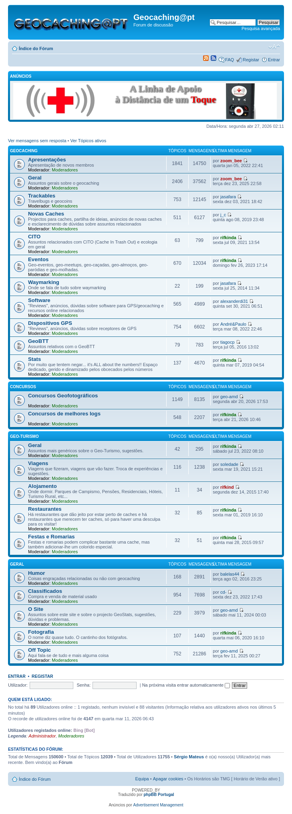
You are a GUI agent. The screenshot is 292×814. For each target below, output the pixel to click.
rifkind (227, 487)
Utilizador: (18, 685)
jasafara (228, 196)
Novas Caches (46, 214)
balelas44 (229, 574)
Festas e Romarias (51, 537)
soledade (229, 464)
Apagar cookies (168, 778)
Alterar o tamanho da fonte (274, 46)
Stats (34, 359)
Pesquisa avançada (261, 28)
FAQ (229, 59)
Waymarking (43, 282)
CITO (34, 237)
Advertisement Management (158, 805)
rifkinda (228, 237)
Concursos (23, 387)
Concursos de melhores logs (64, 414)
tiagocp (227, 342)
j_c (223, 214)
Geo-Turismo (24, 436)
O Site (35, 609)
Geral (35, 178)
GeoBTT (38, 341)
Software (39, 300)
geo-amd (229, 396)
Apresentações (47, 160)
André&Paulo (233, 324)
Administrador (42, 735)
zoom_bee (231, 160)
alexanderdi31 (234, 301)
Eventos (38, 259)
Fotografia (41, 632)
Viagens (38, 463)
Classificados (45, 591)
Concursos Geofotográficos (63, 396)
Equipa (142, 778)
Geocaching (24, 151)
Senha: (84, 685)
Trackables (41, 196)
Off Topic (39, 650)
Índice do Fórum (36, 48)
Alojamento (42, 486)
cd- (223, 592)
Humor (36, 573)
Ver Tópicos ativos (88, 140)
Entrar (274, 59)
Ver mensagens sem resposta (37, 140)
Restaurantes (45, 509)
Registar (251, 59)
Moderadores (65, 169)
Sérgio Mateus (189, 756)
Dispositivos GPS (50, 323)
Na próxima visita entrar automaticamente (186, 685)
